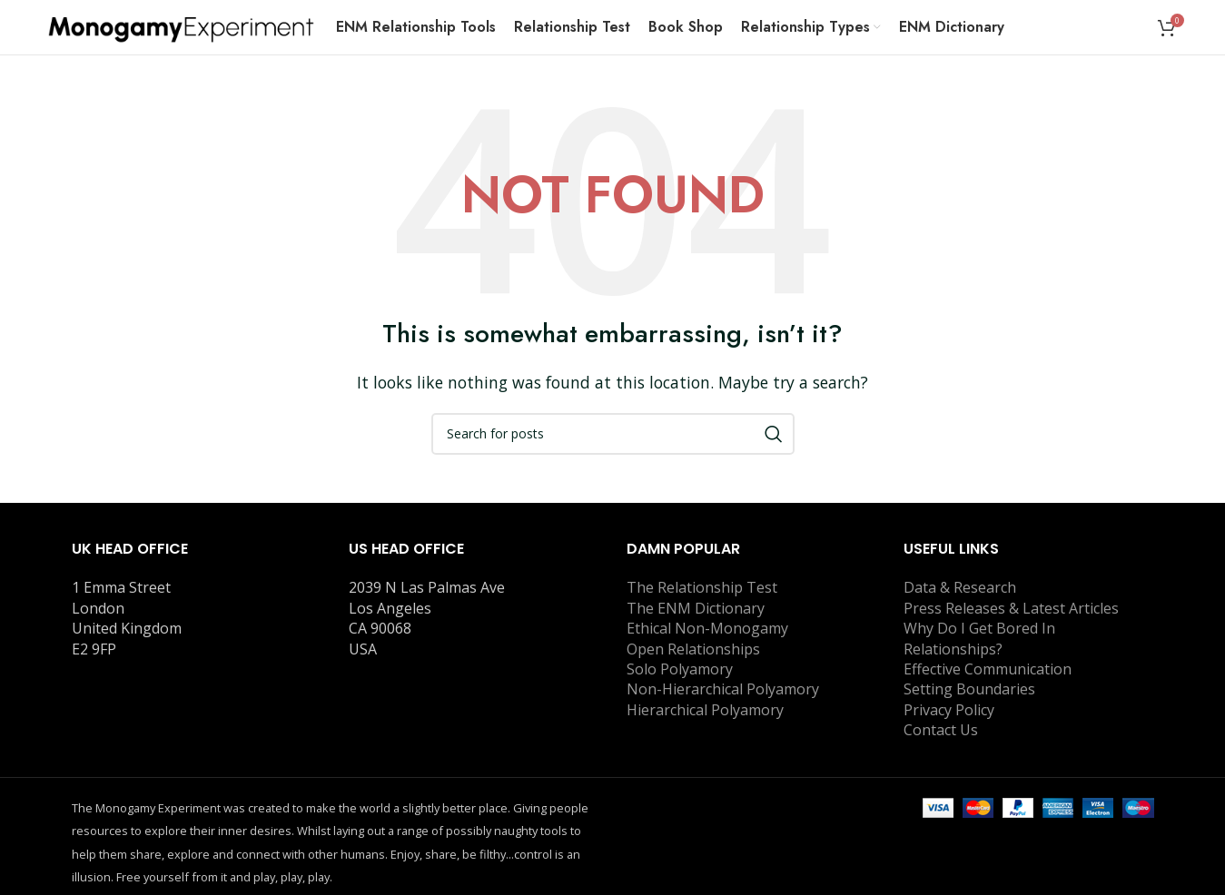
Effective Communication (988, 669)
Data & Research (960, 587)
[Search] (613, 434)
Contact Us (941, 730)
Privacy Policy (949, 710)
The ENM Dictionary (696, 608)
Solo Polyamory (680, 669)
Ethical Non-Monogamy (707, 628)
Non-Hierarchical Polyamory (723, 689)
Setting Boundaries (969, 689)
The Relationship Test (702, 587)
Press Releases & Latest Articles (1011, 608)
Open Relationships (693, 649)
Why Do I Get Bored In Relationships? (979, 638)
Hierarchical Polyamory (705, 710)
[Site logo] (181, 25)
